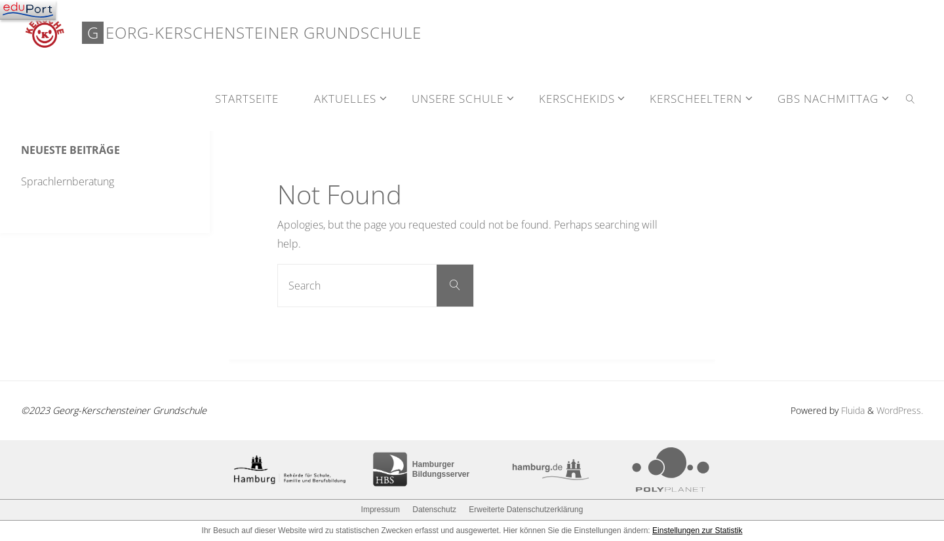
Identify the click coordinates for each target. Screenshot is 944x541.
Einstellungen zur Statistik (697, 530)
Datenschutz (434, 509)
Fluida (851, 410)
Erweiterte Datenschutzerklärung (526, 509)
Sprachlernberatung (67, 181)
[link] (910, 98)
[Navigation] (28, 10)
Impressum (380, 509)
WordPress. (899, 410)
